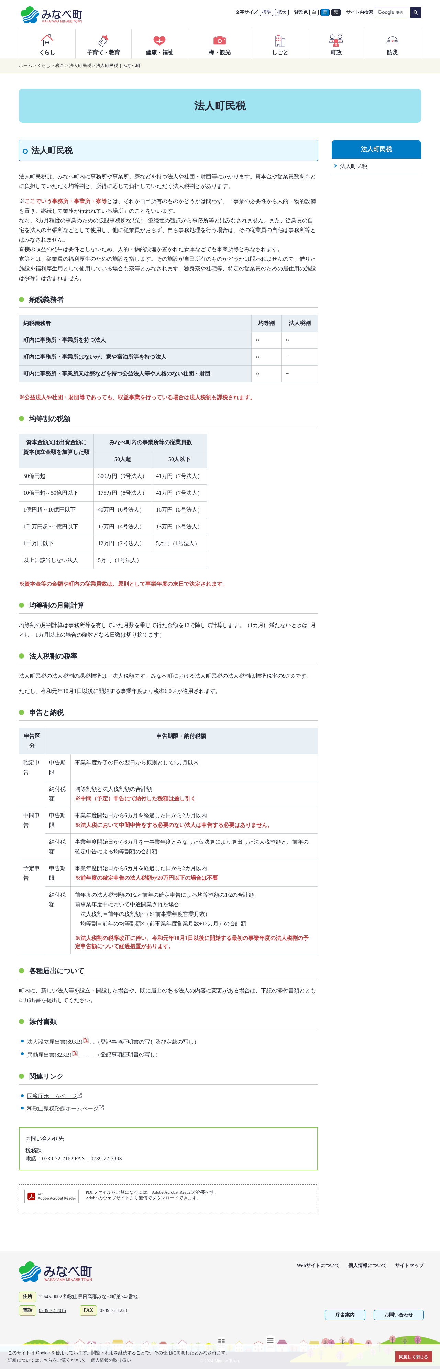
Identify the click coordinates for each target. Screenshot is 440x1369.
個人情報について (367, 1265)
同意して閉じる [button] (413, 1357)
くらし (47, 43)
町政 (336, 43)
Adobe (91, 1198)
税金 (59, 65)
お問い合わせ (398, 1314)
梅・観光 (220, 43)
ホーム (25, 65)
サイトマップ (409, 1265)
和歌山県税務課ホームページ (66, 1108)
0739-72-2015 (52, 1310)
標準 (266, 12)
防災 (392, 43)
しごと (280, 43)
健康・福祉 (159, 43)
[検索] (392, 13)
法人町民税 (80, 65)
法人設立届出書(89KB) (58, 1042)
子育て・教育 (103, 43)
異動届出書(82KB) (52, 1055)
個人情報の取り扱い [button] (111, 1360)
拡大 (281, 12)
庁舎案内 (345, 1314)
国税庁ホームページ (55, 1096)
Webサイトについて (318, 1265)
